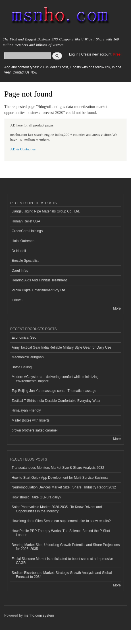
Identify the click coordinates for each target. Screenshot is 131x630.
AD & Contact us (23, 149)
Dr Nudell (19, 251)
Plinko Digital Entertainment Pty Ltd (38, 290)
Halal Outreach (23, 241)
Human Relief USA (26, 221)
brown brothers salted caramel (34, 430)
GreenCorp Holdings (27, 231)
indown (17, 300)
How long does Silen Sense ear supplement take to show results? (61, 521)
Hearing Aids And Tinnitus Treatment (39, 280)
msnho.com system (39, 615)
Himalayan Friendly (26, 410)
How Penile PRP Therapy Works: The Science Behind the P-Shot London (61, 533)
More (117, 308)
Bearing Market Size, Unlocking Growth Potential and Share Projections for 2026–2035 (66, 547)
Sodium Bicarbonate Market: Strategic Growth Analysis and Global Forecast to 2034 (62, 575)
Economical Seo (24, 337)
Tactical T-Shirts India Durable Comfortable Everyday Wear (56, 401)
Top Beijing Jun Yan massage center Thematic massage (54, 391)
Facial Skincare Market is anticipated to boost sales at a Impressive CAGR (62, 561)
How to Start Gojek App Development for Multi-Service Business (60, 478)
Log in (73, 54)
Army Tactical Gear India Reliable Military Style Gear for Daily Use (61, 347)
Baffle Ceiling (22, 367)
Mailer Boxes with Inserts (30, 420)
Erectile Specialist (25, 261)
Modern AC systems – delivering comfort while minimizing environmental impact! (55, 379)
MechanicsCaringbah (28, 357)
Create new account (96, 54)
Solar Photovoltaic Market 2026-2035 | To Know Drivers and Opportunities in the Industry (57, 509)
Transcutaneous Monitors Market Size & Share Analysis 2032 (58, 468)
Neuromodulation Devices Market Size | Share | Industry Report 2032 (64, 487)
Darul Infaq (20, 271)
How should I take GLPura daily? (36, 497)
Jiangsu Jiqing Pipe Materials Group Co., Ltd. (46, 211)
